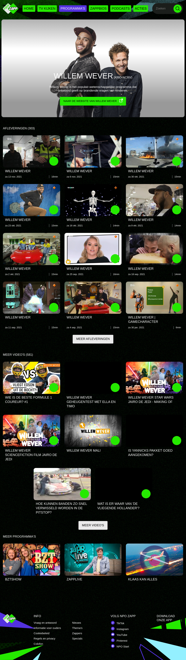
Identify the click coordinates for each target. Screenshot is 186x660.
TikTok (117, 623)
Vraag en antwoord (45, 622)
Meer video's (93, 526)
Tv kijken (47, 8)
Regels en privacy (44, 638)
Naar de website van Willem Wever (93, 100)
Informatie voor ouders (47, 627)
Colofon (38, 643)
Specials (77, 638)
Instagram (120, 628)
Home (29, 8)
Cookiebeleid (41, 633)
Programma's (72, 8)
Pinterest (119, 640)
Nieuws (76, 622)
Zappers (77, 633)
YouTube (119, 634)
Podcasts (121, 8)
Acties (141, 8)
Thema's (77, 627)
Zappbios (98, 8)
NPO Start (120, 646)
